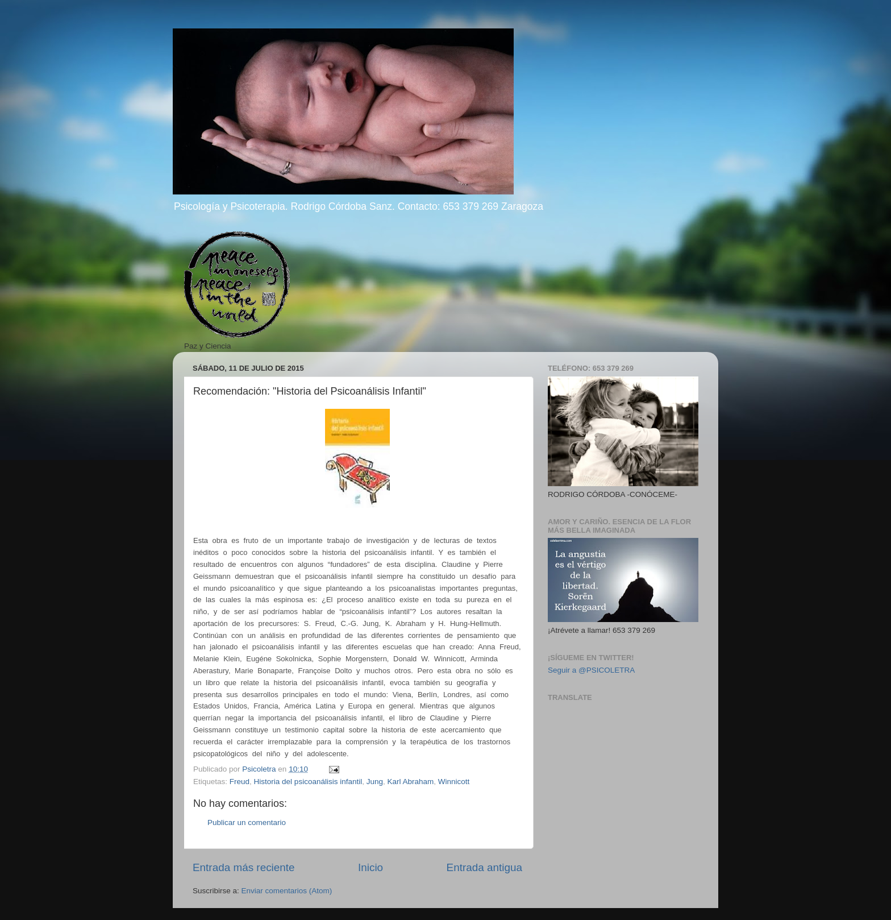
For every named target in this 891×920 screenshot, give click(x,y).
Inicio (370, 867)
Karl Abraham (411, 781)
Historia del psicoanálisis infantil (308, 781)
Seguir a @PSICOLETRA (591, 670)
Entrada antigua (484, 867)
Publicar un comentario (246, 822)
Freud (239, 781)
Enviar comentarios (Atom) (287, 890)
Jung (375, 781)
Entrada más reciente (244, 867)
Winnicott (454, 781)
